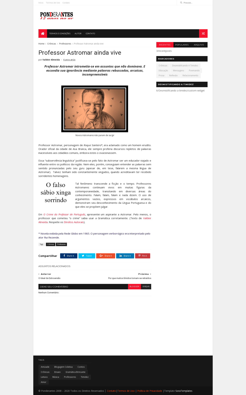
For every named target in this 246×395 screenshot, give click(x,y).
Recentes (164, 45)
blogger (134, 286)
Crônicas (51, 43)
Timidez (84, 377)
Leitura (44, 377)
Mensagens (178, 70)
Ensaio (57, 372)
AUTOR (78, 33)
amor (43, 382)
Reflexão (173, 75)
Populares (182, 45)
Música (55, 377)
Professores (65, 43)
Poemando (194, 70)
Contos (81, 366)
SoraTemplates (183, 390)
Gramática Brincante (75, 372)
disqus (146, 286)
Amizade (45, 366)
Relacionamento (190, 75)
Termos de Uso (53, 2)
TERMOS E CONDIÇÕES (59, 33)
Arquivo (199, 45)
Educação (163, 70)
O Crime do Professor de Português (64, 214)
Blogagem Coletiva (63, 366)
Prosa (161, 75)
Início (40, 2)
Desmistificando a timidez (185, 65)
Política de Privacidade (149, 390)
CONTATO (90, 33)
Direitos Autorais (74, 222)
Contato (66, 2)
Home (41, 43)
